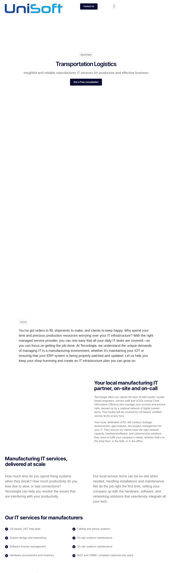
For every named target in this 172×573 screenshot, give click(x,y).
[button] (114, 6)
